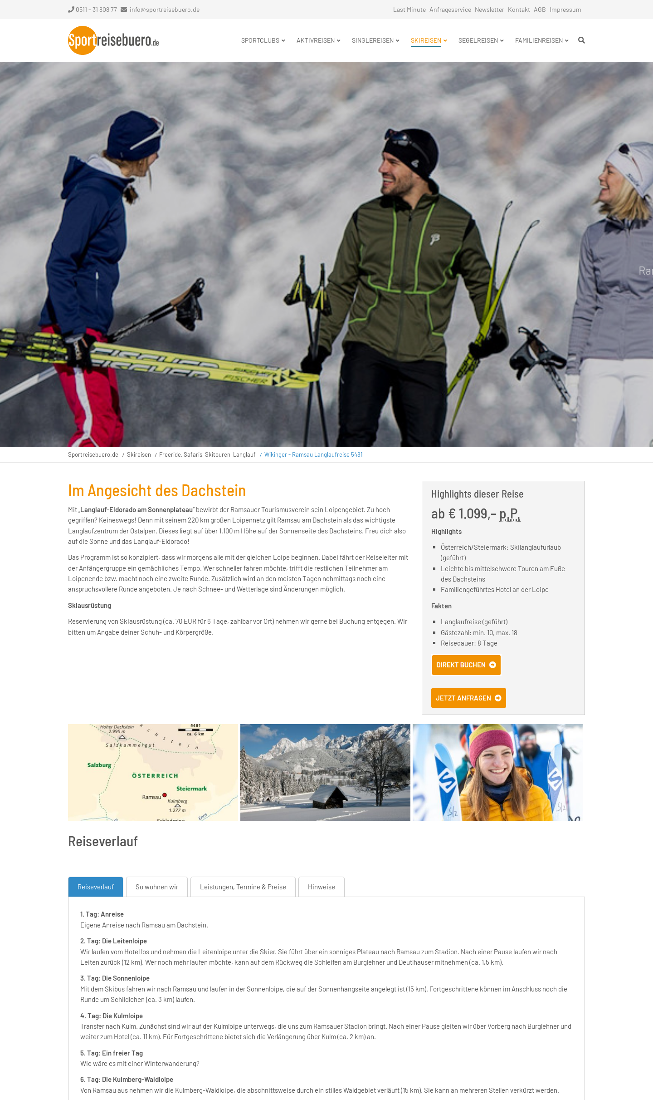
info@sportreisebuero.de (165, 9)
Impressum (565, 9)
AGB (540, 9)
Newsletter (489, 9)
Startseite (113, 40)
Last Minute (409, 9)
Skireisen (139, 454)
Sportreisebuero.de (93, 454)
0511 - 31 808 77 (92, 9)
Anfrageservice (450, 9)
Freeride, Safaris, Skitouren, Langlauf (207, 454)
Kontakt (519, 9)
